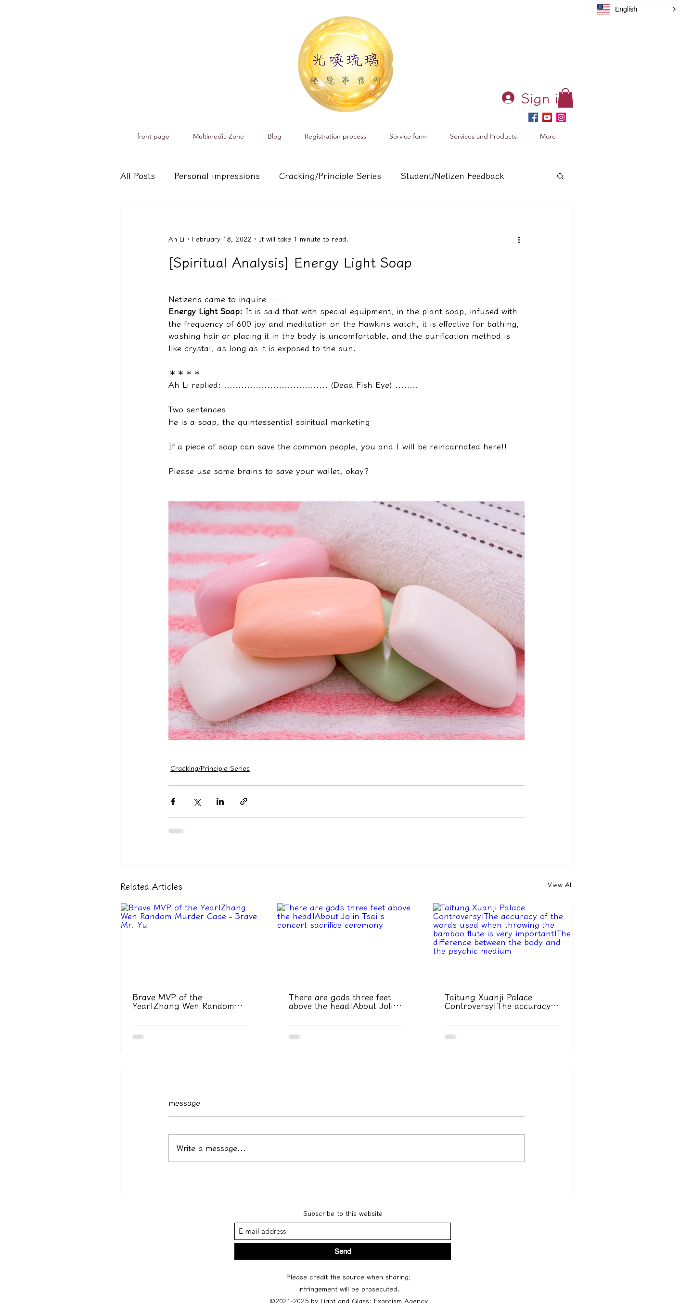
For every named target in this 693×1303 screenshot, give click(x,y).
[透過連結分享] (243, 801)
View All (560, 884)
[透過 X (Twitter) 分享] (196, 801)
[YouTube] (547, 117)
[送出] (342, 1251)
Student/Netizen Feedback (452, 175)
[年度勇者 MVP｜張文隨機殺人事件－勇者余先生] (190, 942)
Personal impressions (217, 175)
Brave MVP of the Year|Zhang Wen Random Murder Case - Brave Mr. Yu (188, 1001)
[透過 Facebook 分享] (173, 801)
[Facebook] (533, 117)
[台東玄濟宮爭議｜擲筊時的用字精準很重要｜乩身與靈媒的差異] (502, 942)
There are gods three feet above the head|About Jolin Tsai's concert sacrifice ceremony (343, 1001)
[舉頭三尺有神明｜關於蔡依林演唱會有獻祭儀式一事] (346, 942)
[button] (565, 98)
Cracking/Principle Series (330, 175)
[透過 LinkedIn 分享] (220, 801)
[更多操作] (519, 239)
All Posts (137, 175)
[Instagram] (561, 117)
